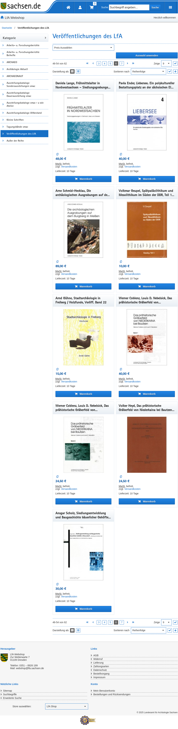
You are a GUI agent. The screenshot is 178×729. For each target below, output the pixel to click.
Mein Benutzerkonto (104, 690)
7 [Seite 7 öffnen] (121, 63)
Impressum (99, 677)
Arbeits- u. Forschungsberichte (23, 45)
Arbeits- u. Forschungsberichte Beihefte (23, 53)
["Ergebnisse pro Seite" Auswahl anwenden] (175, 63)
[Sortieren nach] (148, 71)
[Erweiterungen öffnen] (170, 7)
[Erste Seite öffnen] (87, 63)
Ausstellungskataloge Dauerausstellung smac (19, 94)
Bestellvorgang (101, 673)
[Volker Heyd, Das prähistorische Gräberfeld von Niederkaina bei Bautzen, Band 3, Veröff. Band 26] (147, 445)
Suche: (105, 7)
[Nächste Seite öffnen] (127, 63)
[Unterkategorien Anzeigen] (3, 45)
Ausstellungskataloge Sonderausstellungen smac (21, 84)
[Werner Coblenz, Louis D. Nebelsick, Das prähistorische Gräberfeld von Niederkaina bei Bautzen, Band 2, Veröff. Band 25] (83, 445)
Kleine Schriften (15, 119)
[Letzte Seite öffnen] (133, 63)
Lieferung (98, 662)
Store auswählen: (22, 706)
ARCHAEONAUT (15, 76)
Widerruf (98, 659)
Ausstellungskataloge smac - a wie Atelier (25, 104)
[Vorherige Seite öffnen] (93, 63)
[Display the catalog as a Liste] (78, 71)
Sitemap (7, 690)
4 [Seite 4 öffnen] (104, 63)
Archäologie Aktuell (17, 69)
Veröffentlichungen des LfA (21, 133)
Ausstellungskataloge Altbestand (24, 112)
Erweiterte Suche (12, 698)
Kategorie (9, 38)
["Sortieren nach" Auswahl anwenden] (170, 71)
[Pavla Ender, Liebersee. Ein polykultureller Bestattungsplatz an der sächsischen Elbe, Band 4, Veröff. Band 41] (147, 122)
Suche (155, 7)
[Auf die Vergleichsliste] (57, 154)
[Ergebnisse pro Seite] (166, 63)
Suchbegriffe (10, 694)
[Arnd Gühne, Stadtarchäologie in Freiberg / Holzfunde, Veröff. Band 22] (83, 337)
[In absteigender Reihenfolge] (175, 71)
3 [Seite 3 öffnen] (98, 63)
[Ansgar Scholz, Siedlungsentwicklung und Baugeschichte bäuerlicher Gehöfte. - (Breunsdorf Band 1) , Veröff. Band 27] (83, 552)
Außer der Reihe (15, 140)
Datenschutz (100, 670)
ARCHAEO (12, 62)
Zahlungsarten (101, 666)
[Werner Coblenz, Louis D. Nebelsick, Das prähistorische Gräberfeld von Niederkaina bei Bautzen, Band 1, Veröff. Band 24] (147, 337)
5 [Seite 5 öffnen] (110, 63)
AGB (96, 655)
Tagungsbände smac (17, 126)
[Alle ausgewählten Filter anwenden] (147, 55)
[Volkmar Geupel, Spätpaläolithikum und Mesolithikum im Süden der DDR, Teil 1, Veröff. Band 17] (147, 230)
